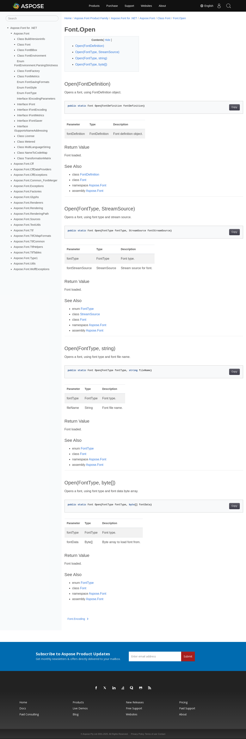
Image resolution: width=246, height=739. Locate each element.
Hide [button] (105, 39)
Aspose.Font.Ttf (24, 230)
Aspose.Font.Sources (27, 219)
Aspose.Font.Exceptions (29, 185)
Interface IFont (26, 104)
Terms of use (151, 734)
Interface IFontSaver (29, 120)
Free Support (134, 708)
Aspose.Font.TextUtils (27, 224)
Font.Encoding (78, 618)
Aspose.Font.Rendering (28, 208)
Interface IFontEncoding (32, 109)
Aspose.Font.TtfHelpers (28, 246)
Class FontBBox (27, 50)
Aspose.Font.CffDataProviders (32, 169)
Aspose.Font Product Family (91, 18)
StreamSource (90, 314)
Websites (146, 5)
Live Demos (80, 708)
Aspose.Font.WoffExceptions (31, 269)
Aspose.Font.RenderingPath (31, 213)
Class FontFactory (28, 70)
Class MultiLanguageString (33, 147)
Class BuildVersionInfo (31, 38)
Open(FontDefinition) (89, 45)
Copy (222, 107)
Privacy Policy (137, 734)
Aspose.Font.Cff (24, 163)
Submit (188, 656)
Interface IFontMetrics (30, 115)
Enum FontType (27, 93)
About (162, 5)
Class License (25, 136)
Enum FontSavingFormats (33, 82)
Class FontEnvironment (31, 55)
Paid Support (187, 708)
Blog (75, 714)
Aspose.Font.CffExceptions (30, 174)
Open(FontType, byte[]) (91, 64)
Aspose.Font (21, 33)
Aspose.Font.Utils (25, 263)
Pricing (183, 702)
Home (68, 18)
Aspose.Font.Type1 (26, 257)
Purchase (112, 5)
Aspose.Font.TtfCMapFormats (32, 235)
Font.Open (179, 18)
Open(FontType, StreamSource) (97, 52)
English (206, 6)
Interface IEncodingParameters (36, 98)
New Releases (135, 702)
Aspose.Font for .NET (23, 27)
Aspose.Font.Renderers (28, 202)
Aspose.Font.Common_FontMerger (36, 180)
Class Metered (26, 141)
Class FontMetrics (28, 76)
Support (129, 5)
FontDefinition (89, 174)
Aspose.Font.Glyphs (26, 197)
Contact (161, 734)
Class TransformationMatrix (34, 158)
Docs (22, 708)
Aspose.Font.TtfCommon (29, 241)
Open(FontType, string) (91, 58)
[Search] (32, 18)
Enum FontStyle (27, 87)
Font (83, 180)
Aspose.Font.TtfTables (27, 252)
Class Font (23, 44)
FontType (87, 308)
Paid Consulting (29, 714)
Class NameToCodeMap (32, 152)
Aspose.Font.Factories (28, 191)
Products (94, 5)
